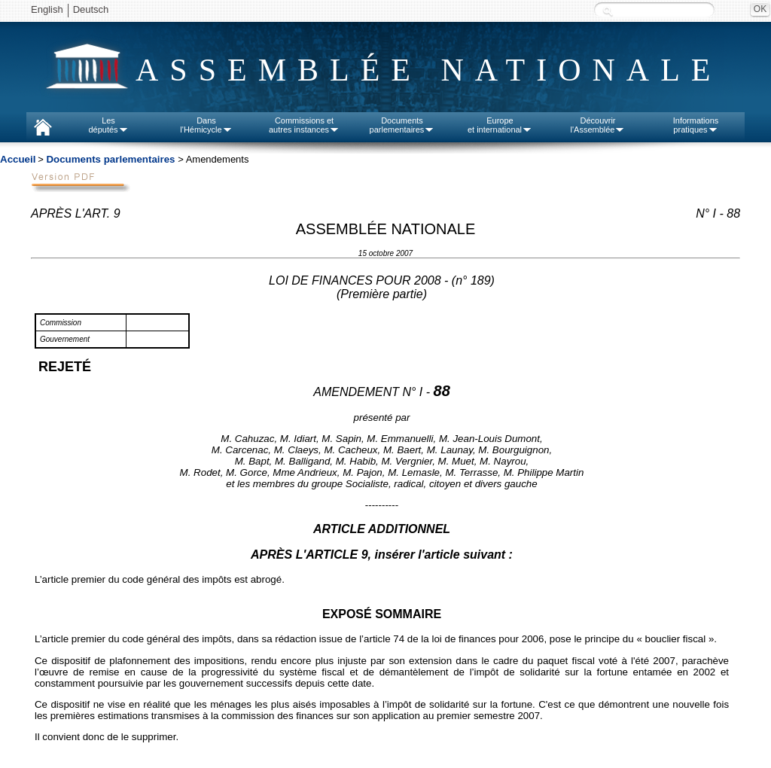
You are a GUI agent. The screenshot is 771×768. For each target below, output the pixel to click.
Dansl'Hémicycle (206, 125)
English (47, 9)
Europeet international (500, 125)
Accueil (17, 159)
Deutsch (91, 9)
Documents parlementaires (110, 159)
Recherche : (608, 11)
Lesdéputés (108, 125)
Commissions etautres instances (304, 125)
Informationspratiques (696, 125)
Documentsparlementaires (402, 125)
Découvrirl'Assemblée (598, 125)
